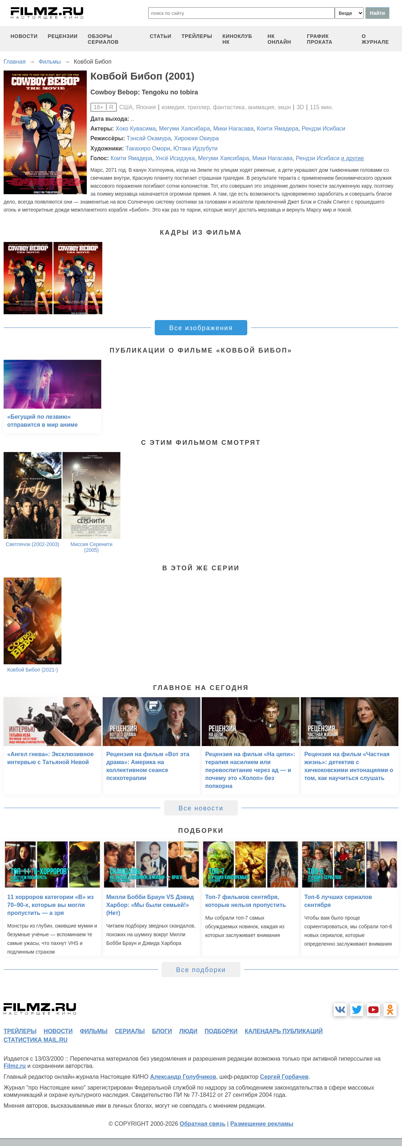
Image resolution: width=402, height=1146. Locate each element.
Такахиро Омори (147, 148)
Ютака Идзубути (196, 148)
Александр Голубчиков (183, 1077)
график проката (320, 39)
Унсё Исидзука (175, 158)
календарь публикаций (284, 1031)
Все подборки (201, 970)
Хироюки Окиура (196, 138)
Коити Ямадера (277, 128)
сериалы (130, 1031)
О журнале (375, 39)
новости (24, 36)
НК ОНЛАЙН (279, 39)
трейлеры (196, 36)
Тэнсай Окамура (149, 138)
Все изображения (201, 328)
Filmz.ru (15, 1066)
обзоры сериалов (103, 39)
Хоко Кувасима (136, 128)
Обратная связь (203, 1124)
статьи (160, 36)
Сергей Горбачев (284, 1077)
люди (188, 1031)
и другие (352, 158)
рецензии (63, 36)
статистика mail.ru (36, 1040)
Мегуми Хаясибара (184, 128)
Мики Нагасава (233, 128)
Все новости (201, 808)
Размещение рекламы (262, 1124)
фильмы (93, 1031)
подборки (221, 1031)
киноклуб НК (237, 39)
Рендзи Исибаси (323, 128)
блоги (162, 1031)
